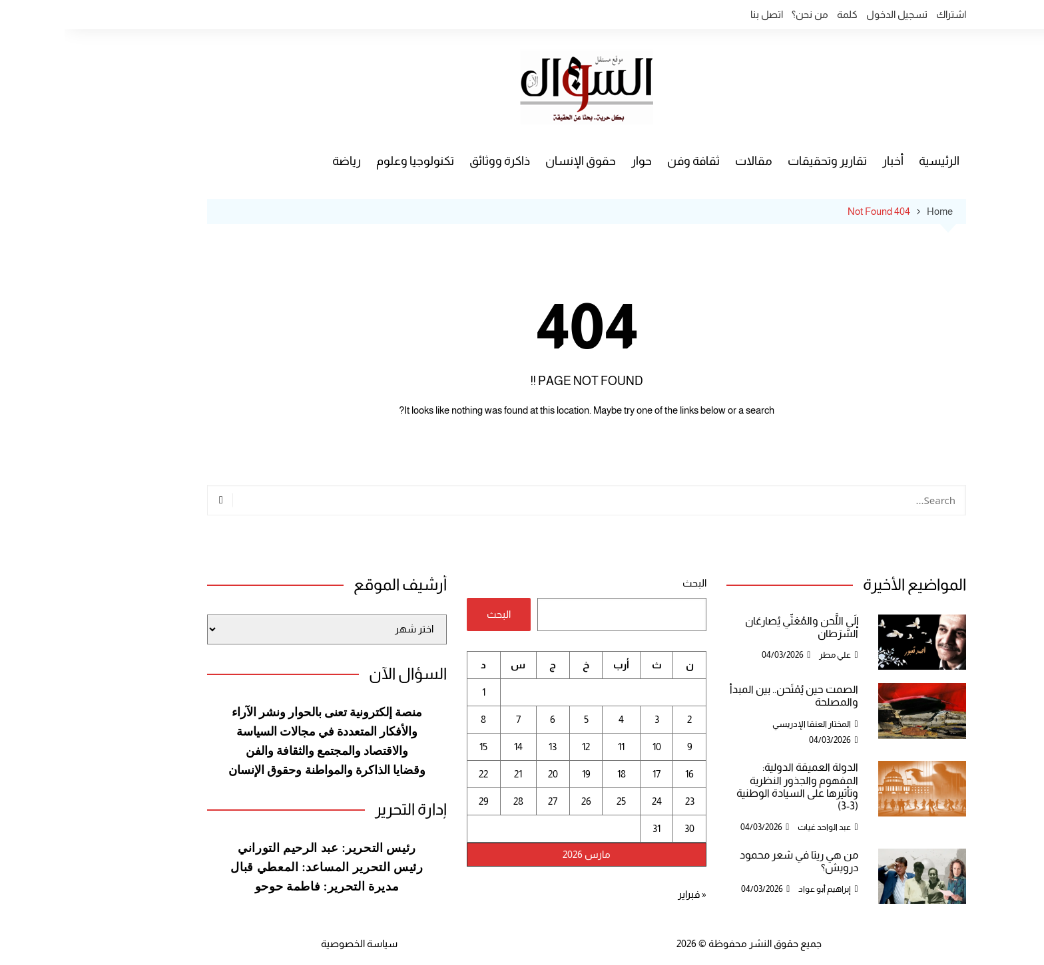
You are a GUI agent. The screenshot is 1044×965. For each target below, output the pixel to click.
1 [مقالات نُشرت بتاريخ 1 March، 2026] (419, 692)
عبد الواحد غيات (759, 827)
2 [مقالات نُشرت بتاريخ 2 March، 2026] (625, 719)
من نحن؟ (745, 14)
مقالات (689, 161)
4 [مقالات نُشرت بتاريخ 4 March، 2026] (556, 719)
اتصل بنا (702, 14)
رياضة (282, 161)
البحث (630, 583)
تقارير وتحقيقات (762, 161)
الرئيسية (874, 161)
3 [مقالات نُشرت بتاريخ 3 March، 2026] (592, 719)
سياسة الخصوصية (294, 943)
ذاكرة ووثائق (435, 161)
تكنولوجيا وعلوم (351, 161)
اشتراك (887, 14)
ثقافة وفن (629, 161)
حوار (577, 161)
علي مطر (770, 655)
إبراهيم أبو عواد (760, 889)
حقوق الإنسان (516, 161)
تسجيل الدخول (832, 14)
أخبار (828, 161)
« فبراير (627, 894)
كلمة (782, 14)
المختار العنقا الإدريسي (747, 724)
